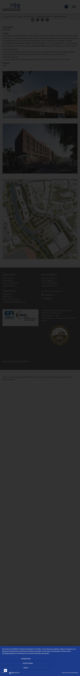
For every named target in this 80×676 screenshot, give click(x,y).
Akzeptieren (40, 669)
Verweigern (13, 669)
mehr (66, 669)
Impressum (64, 672)
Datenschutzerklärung (73, 672)
